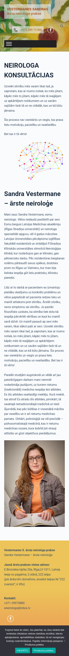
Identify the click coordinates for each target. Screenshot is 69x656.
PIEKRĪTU (22, 650)
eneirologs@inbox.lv (17, 608)
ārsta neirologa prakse (27, 11)
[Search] (61, 26)
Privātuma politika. (44, 650)
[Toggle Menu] (9, 44)
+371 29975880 (14, 603)
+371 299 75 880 (28, 30)
